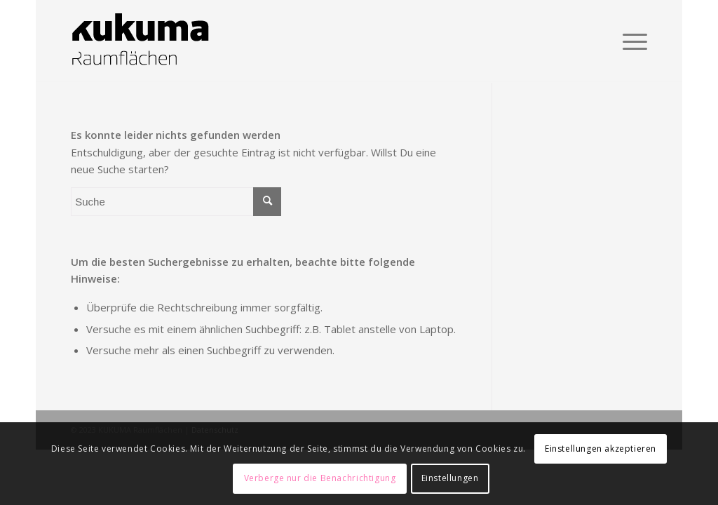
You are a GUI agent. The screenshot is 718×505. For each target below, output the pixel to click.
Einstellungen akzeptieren (600, 448)
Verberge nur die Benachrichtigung (320, 478)
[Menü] (630, 41)
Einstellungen (450, 478)
